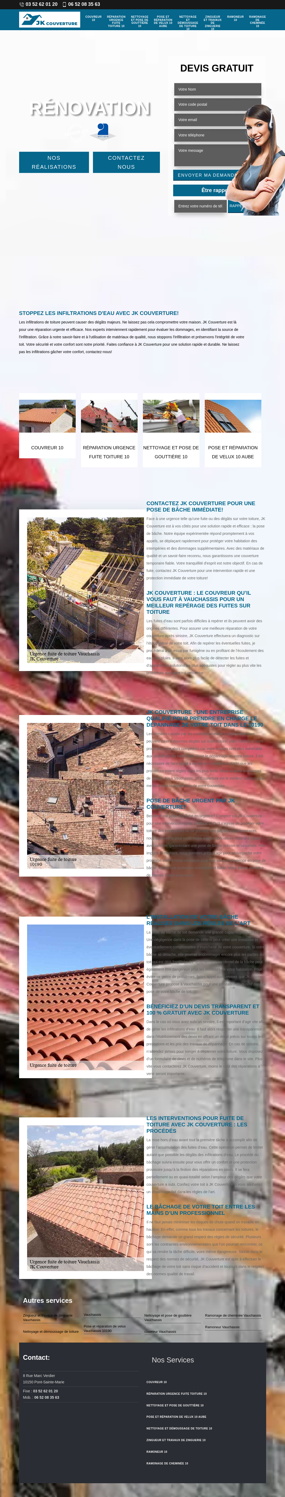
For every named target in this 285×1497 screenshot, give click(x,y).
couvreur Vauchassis (160, 1332)
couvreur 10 (94, 18)
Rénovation (89, 108)
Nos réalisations (54, 162)
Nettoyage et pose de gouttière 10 (139, 21)
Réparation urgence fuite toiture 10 (116, 21)
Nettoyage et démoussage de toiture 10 (188, 22)
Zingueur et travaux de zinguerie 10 (213, 22)
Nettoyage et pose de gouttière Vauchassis (168, 1317)
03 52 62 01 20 (38, 4)
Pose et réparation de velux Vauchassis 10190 (105, 1328)
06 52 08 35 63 (81, 4)
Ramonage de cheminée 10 (257, 21)
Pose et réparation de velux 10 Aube (163, 21)
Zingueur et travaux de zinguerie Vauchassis (48, 1317)
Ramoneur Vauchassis (222, 1327)
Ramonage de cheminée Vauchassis (233, 1315)
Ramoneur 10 (235, 18)
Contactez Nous (126, 162)
